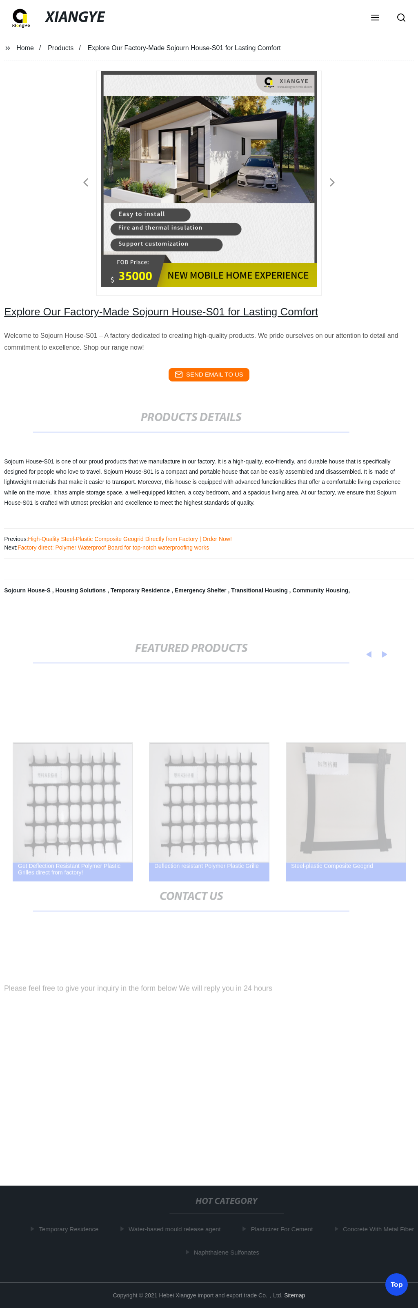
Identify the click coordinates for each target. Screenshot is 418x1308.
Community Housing (320, 590)
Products (60, 47)
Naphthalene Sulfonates (228, 1252)
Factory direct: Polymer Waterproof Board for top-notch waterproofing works (113, 547)
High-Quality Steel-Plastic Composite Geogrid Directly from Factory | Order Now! (130, 539)
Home (25, 47)
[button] (375, 18)
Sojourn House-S (28, 590)
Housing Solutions (81, 590)
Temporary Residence (141, 590)
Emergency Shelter (201, 590)
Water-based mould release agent (176, 1229)
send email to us (209, 374)
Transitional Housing (260, 590)
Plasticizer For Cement (284, 1229)
